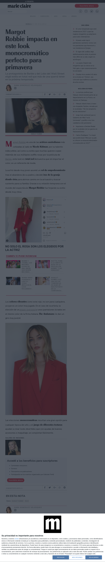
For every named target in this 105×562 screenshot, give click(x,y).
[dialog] (52, 538)
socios (17, 538)
